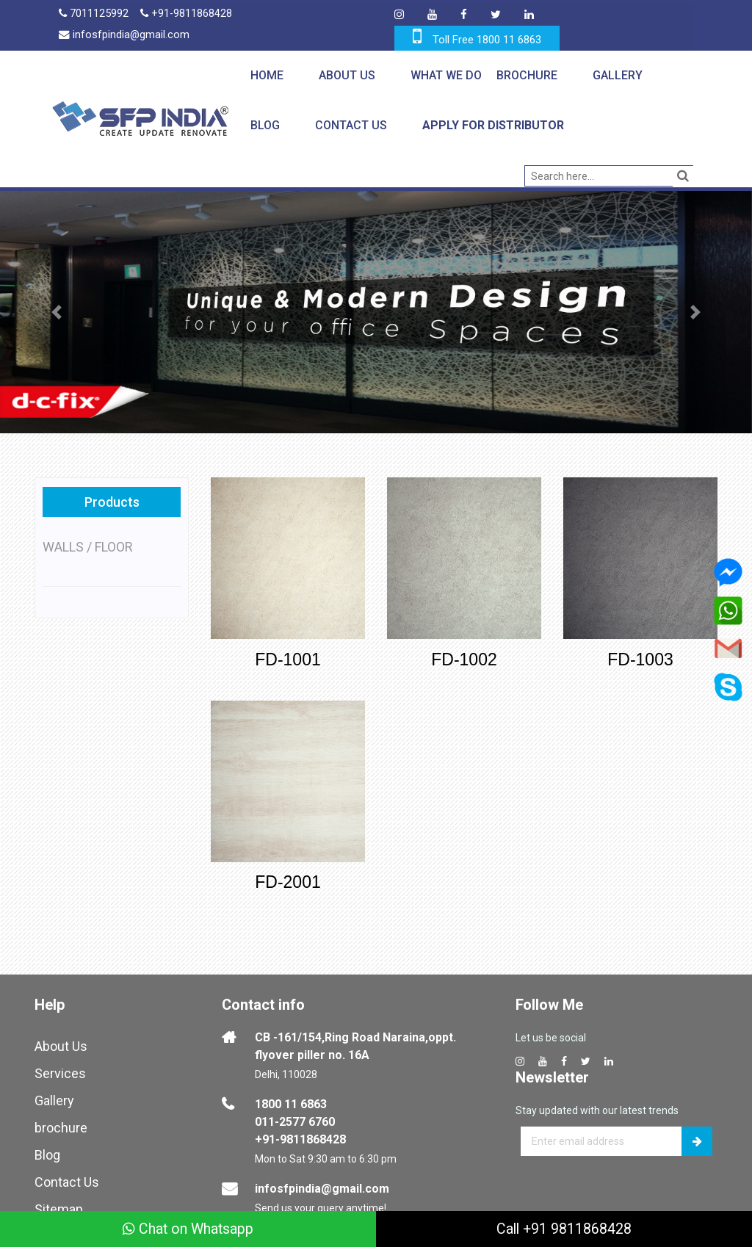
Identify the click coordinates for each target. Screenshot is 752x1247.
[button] (56, 312)
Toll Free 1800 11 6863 (487, 39)
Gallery (617, 75)
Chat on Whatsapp (188, 1228)
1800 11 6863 (291, 1100)
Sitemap (59, 1204)
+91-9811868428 (187, 14)
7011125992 (94, 14)
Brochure (526, 75)
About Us (346, 75)
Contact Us (350, 125)
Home (266, 75)
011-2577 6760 (295, 1117)
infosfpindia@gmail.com (124, 36)
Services (60, 1069)
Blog (264, 125)
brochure (61, 1123)
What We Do (445, 75)
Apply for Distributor (492, 125)
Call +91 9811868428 (564, 1228)
